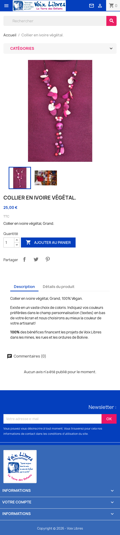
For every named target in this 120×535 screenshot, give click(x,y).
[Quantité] (8, 243)
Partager (24, 259)
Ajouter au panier (48, 242)
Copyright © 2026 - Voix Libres (60, 528)
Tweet (36, 259)
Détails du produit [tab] (58, 286)
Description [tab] (24, 286)
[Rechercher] (54, 21)
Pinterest (47, 259)
